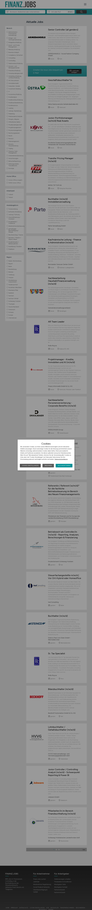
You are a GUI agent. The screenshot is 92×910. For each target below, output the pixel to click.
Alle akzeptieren (64, 465)
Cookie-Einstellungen (30, 465)
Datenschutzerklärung (61, 459)
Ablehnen (48, 465)
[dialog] (46, 455)
